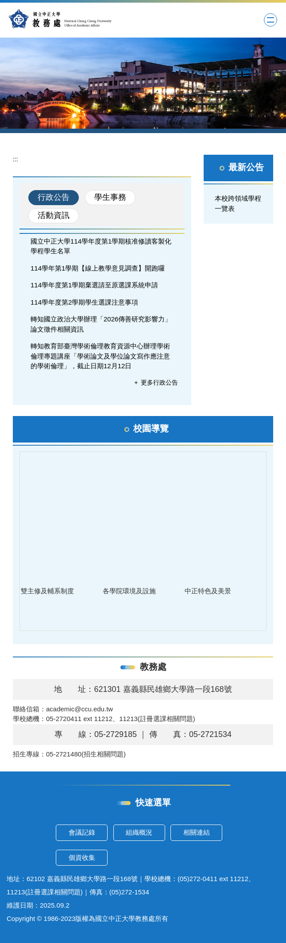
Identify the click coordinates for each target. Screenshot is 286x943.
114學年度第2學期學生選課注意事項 (84, 302)
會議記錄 (82, 832)
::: (15, 159)
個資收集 (82, 857)
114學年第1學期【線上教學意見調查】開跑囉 (98, 268)
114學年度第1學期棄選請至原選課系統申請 (94, 285)
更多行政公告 (159, 382)
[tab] (53, 197)
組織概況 (139, 832)
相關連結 (196, 832)
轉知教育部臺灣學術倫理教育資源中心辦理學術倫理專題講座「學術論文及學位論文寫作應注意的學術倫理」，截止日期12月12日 (100, 356)
